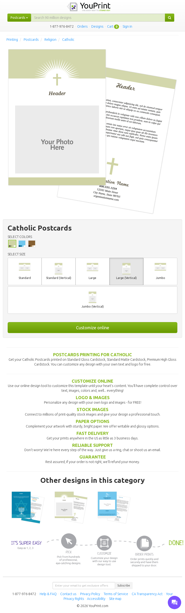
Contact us (68, 594)
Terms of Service (116, 594)
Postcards (31, 39)
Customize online (92, 327)
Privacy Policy (90, 594)
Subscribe (123, 585)
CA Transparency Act (147, 594)
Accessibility (96, 599)
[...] (98, 18)
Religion (50, 39)
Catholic (68, 39)
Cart (110, 26)
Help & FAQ (48, 594)
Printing (12, 39)
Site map (115, 599)
